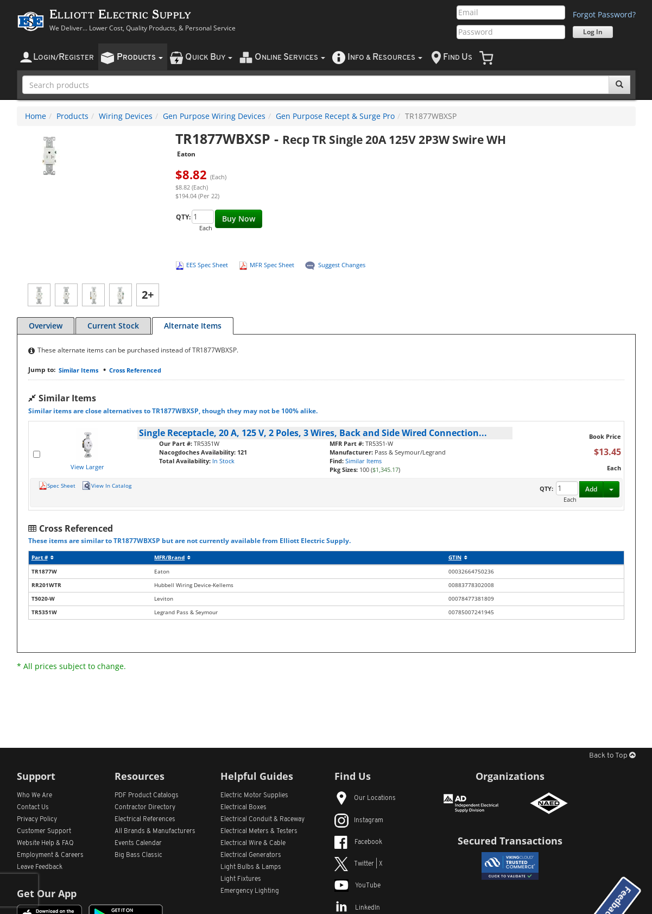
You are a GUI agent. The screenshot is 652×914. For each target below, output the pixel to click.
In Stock (223, 461)
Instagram (358, 820)
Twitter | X (358, 864)
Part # (42, 557)
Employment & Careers (50, 855)
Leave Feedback (39, 867)
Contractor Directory (145, 807)
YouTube (357, 886)
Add (591, 489)
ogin (63, 57)
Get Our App (47, 893)
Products (72, 116)
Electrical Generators (250, 855)
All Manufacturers (155, 831)
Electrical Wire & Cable (253, 843)
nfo (384, 57)
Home (35, 116)
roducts (140, 57)
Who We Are (34, 795)
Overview (45, 325)
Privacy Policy (37, 819)
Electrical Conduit (262, 819)
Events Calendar (138, 843)
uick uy (208, 57)
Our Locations (365, 798)
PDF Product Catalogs (147, 795)
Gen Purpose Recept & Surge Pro (335, 116)
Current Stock (113, 325)
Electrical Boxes (243, 807)
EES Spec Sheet (207, 265)
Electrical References (145, 819)
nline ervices (290, 57)
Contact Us (33, 807)
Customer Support (44, 831)
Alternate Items (192, 325)
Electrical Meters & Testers (258, 831)
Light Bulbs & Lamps (250, 867)
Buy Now (238, 218)
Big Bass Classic (138, 855)
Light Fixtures (240, 879)
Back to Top (612, 755)
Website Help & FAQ (45, 843)
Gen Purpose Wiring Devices (214, 116)
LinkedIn (357, 908)
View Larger (87, 467)
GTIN (457, 557)
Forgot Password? (604, 14)
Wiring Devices (126, 116)
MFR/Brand (172, 557)
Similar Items (78, 370)
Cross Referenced (135, 370)
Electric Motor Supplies (254, 795)
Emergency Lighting (249, 891)
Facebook (358, 842)
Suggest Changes (341, 265)
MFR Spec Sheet (272, 265)
